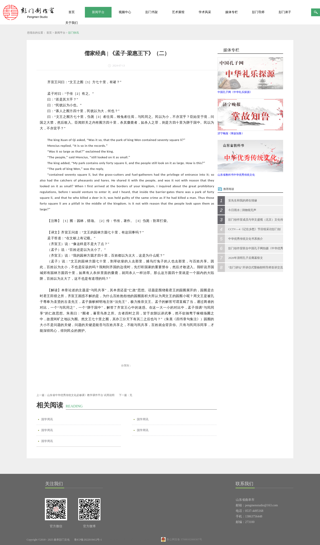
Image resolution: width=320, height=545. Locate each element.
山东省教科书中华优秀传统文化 (236, 174)
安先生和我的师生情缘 (242, 200)
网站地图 (112, 539)
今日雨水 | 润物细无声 (242, 210)
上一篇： (75, 395)
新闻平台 (60, 32)
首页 (71, 12)
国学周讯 (47, 419)
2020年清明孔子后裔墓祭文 (245, 257)
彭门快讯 (73, 32)
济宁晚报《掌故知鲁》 (231, 133)
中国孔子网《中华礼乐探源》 (235, 92)
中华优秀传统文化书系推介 (245, 238)
